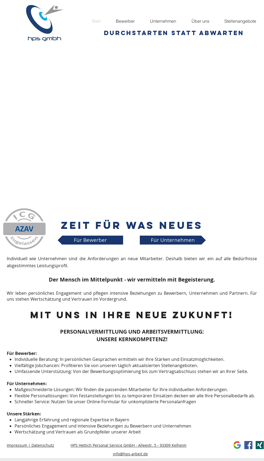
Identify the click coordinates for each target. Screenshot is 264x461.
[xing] (260, 445)
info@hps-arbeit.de (130, 453)
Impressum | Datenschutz (30, 445)
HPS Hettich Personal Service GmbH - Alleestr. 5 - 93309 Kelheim (128, 445)
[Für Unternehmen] (173, 240)
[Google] (237, 445)
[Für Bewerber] (90, 240)
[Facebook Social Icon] (248, 445)
